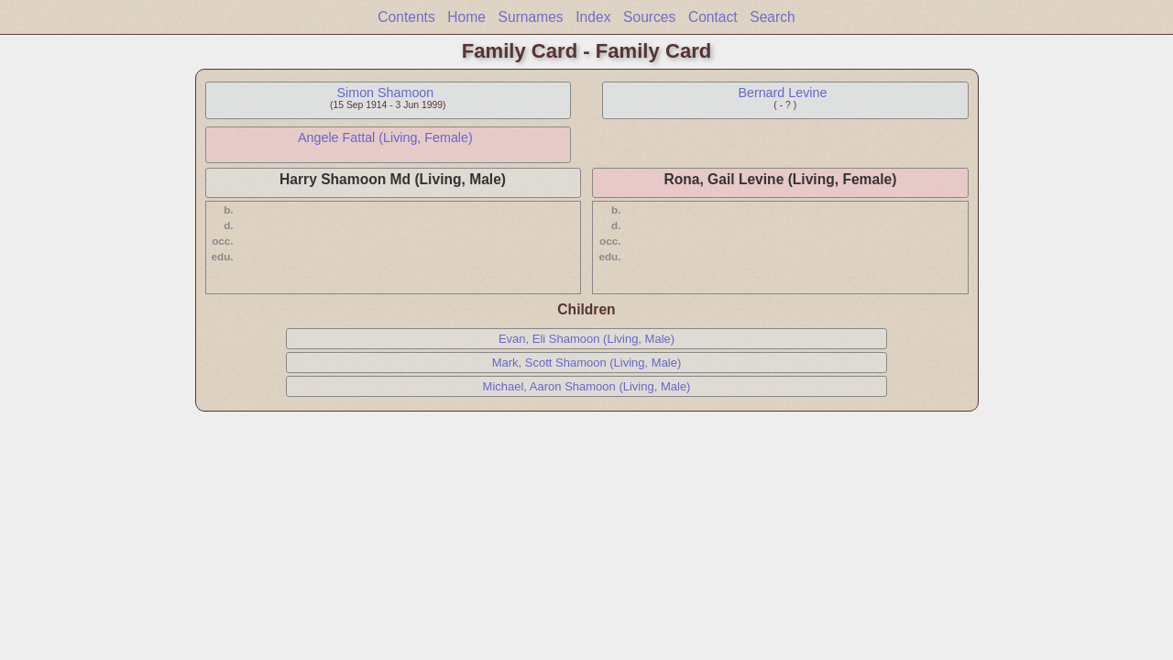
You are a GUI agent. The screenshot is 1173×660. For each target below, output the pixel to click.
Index (593, 17)
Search (772, 17)
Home (466, 17)
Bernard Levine (782, 92)
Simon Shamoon (385, 92)
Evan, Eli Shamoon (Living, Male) (586, 339)
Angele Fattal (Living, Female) (385, 137)
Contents (406, 17)
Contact (713, 17)
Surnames (531, 17)
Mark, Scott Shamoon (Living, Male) (587, 362)
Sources (649, 17)
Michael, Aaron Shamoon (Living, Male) (587, 386)
